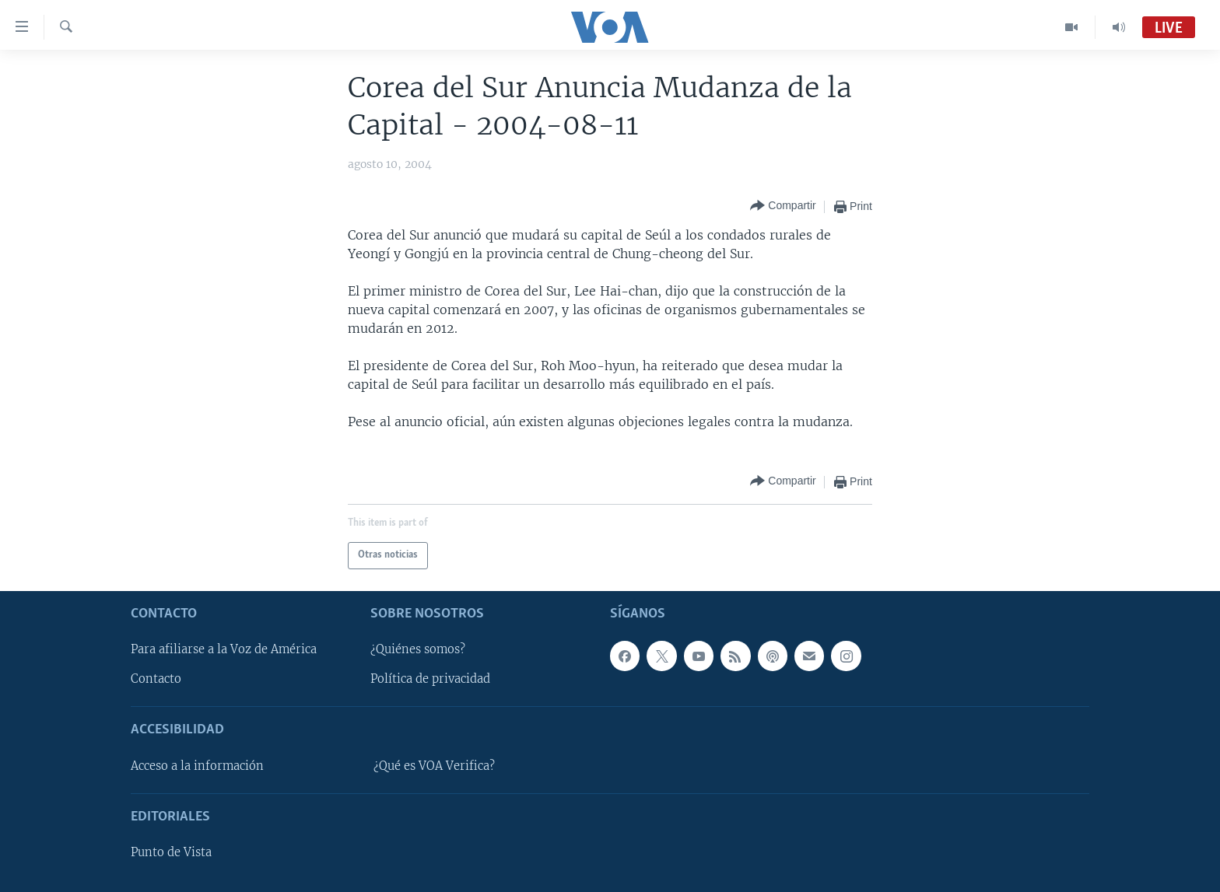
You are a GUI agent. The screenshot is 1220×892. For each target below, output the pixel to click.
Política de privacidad (430, 679)
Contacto (156, 679)
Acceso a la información (197, 765)
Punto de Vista (171, 852)
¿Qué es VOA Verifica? (434, 765)
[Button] (782, 206)
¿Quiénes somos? (417, 649)
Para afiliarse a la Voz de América (224, 649)
